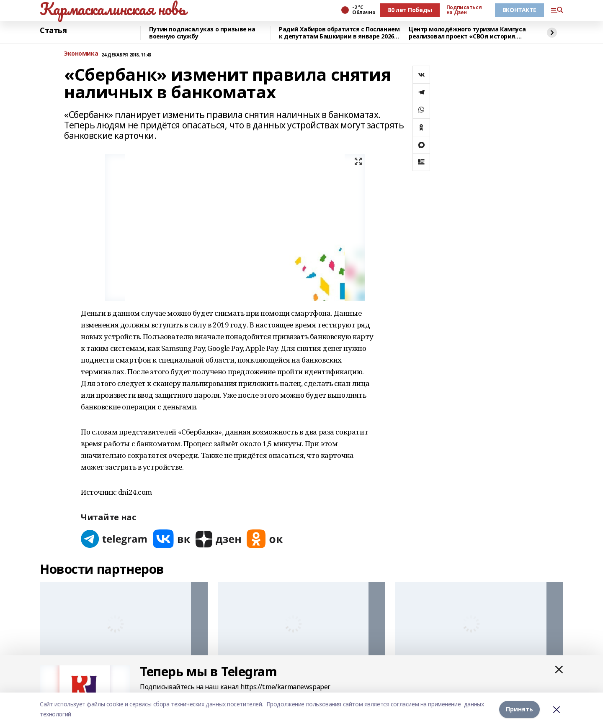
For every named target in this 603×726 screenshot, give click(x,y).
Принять (519, 709)
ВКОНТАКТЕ (519, 10)
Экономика (81, 53)
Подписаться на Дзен (464, 10)
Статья (53, 30)
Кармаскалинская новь (113, 8)
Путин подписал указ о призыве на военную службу (202, 33)
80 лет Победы (410, 10)
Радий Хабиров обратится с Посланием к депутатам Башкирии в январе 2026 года (339, 33)
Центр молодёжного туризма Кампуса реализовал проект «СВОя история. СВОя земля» (467, 33)
